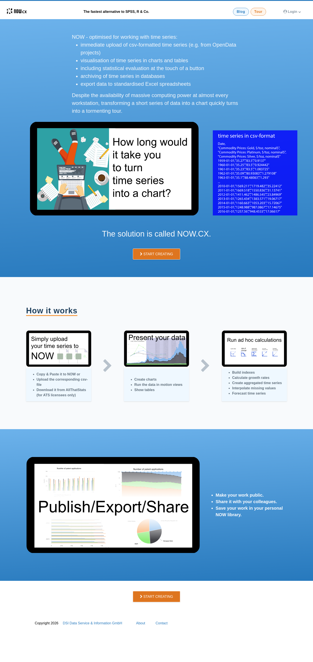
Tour (258, 11)
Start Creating (156, 254)
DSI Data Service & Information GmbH (92, 623)
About (140, 623)
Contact (162, 623)
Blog (241, 11)
